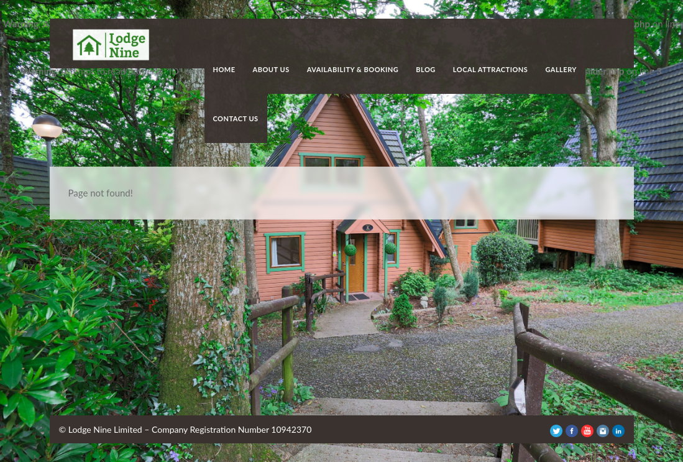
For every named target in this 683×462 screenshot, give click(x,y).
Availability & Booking (353, 69)
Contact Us (236, 118)
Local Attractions (490, 69)
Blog (426, 69)
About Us (271, 69)
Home (224, 69)
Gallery (561, 69)
